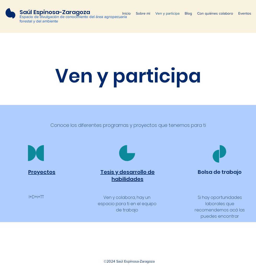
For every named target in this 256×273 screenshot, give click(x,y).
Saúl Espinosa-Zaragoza (55, 12)
